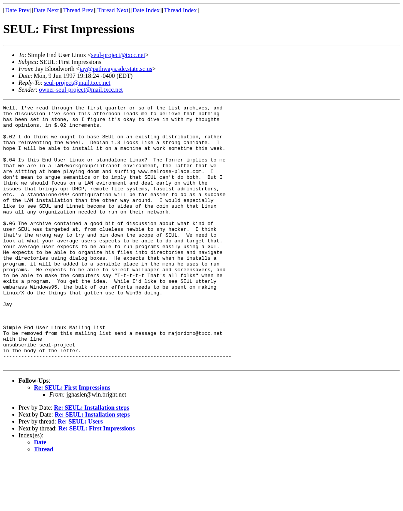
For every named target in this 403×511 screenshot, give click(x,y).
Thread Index (180, 10)
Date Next (46, 10)
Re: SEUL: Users (80, 473)
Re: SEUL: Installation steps (91, 459)
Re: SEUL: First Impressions (72, 439)
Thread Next (112, 10)
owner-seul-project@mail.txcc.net (81, 89)
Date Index (146, 10)
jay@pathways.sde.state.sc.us (115, 69)
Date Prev (17, 10)
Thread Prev (78, 10)
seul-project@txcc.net (118, 55)
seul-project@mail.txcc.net (77, 82)
